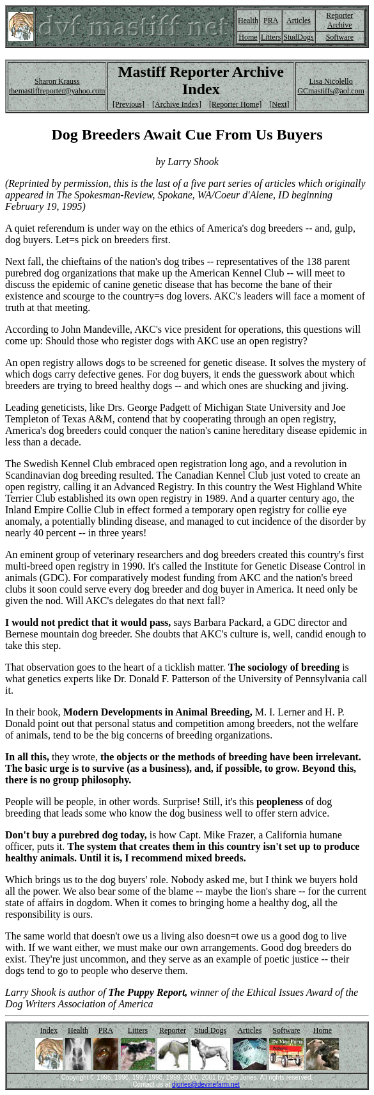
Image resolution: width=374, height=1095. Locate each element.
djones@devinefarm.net (206, 1084)
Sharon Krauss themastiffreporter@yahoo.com (57, 86)
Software (340, 37)
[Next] (279, 104)
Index (49, 1030)
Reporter (172, 1030)
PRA (270, 20)
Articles (298, 20)
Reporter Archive (339, 20)
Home (247, 37)
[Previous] (128, 104)
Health (248, 20)
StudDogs (298, 37)
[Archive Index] (176, 104)
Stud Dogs (210, 1030)
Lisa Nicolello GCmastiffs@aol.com (330, 86)
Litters (271, 37)
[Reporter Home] (235, 104)
